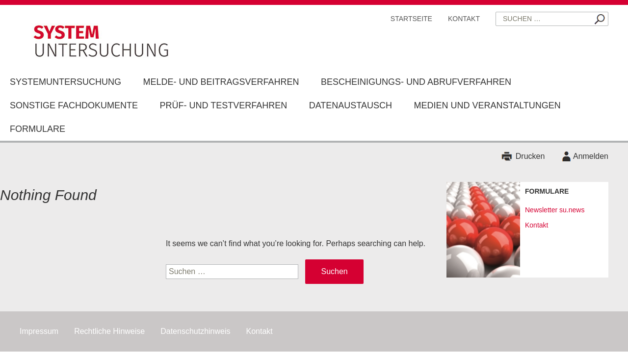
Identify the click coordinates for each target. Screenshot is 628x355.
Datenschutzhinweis (195, 331)
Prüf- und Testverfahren (223, 105)
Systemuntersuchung (65, 82)
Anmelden (590, 156)
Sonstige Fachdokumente (74, 105)
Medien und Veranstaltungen (487, 105)
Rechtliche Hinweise (109, 331)
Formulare (37, 129)
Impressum (39, 331)
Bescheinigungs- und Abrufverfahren (416, 82)
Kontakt (464, 19)
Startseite (411, 19)
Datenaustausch (350, 105)
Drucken (530, 156)
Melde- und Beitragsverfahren (221, 82)
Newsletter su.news (554, 210)
